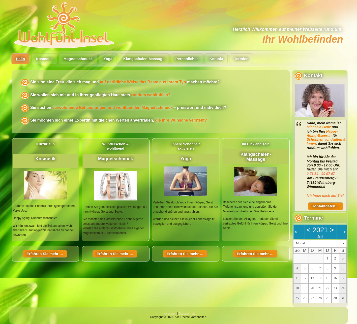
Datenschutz (187, 313)
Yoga (108, 59)
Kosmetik (44, 59)
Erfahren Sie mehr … (45, 254)
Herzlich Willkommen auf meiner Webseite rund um (287, 29)
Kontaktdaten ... (326, 206)
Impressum (169, 313)
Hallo (20, 59)
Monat (300, 243)
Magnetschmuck (78, 59)
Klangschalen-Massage (143, 59)
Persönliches (186, 59)
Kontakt (216, 59)
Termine (241, 59)
